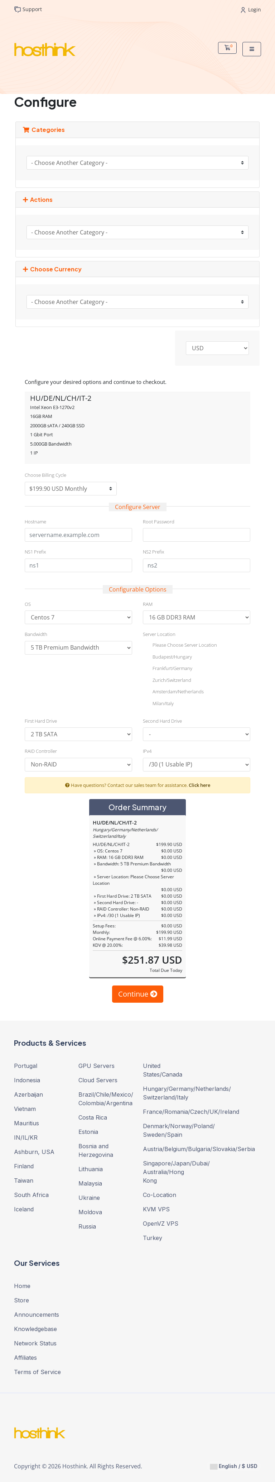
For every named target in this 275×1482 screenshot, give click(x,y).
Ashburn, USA (34, 1151)
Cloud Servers (97, 1080)
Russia (87, 1226)
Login (251, 9)
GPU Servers (96, 1065)
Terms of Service (37, 1372)
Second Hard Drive (162, 721)
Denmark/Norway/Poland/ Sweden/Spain (170, 1130)
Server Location (159, 634)
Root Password (158, 521)
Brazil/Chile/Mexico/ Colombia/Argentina (105, 1099)
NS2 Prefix (153, 551)
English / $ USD (233, 1466)
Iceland (24, 1209)
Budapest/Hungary (167, 657)
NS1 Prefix (35, 551)
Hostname (35, 521)
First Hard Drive (41, 721)
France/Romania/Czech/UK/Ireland (170, 1111)
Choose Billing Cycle (45, 475)
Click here (199, 785)
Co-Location (159, 1194)
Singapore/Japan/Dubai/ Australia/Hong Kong (170, 1172)
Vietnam (25, 1108)
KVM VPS (156, 1209)
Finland (24, 1166)
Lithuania (90, 1169)
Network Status (35, 1343)
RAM (148, 604)
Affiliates (25, 1357)
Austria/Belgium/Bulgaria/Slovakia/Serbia (170, 1149)
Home (22, 1285)
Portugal (25, 1065)
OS (28, 604)
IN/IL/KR (26, 1137)
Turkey (152, 1237)
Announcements (36, 1314)
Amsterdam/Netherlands (173, 692)
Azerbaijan (28, 1094)
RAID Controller (41, 751)
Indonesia (27, 1080)
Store (21, 1300)
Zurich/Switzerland (167, 681)
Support (28, 9)
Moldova (90, 1212)
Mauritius (26, 1123)
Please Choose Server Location (180, 646)
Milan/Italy (158, 704)
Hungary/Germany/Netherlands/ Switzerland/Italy (170, 1093)
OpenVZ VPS (160, 1223)
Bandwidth (36, 634)
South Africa (31, 1194)
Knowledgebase (35, 1329)
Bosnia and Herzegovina (95, 1150)
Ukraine (89, 1197)
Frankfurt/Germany (167, 669)
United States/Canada (162, 1070)
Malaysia (90, 1183)
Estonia (88, 1131)
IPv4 (147, 751)
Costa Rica (92, 1117)
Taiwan (23, 1180)
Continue (137, 994)
